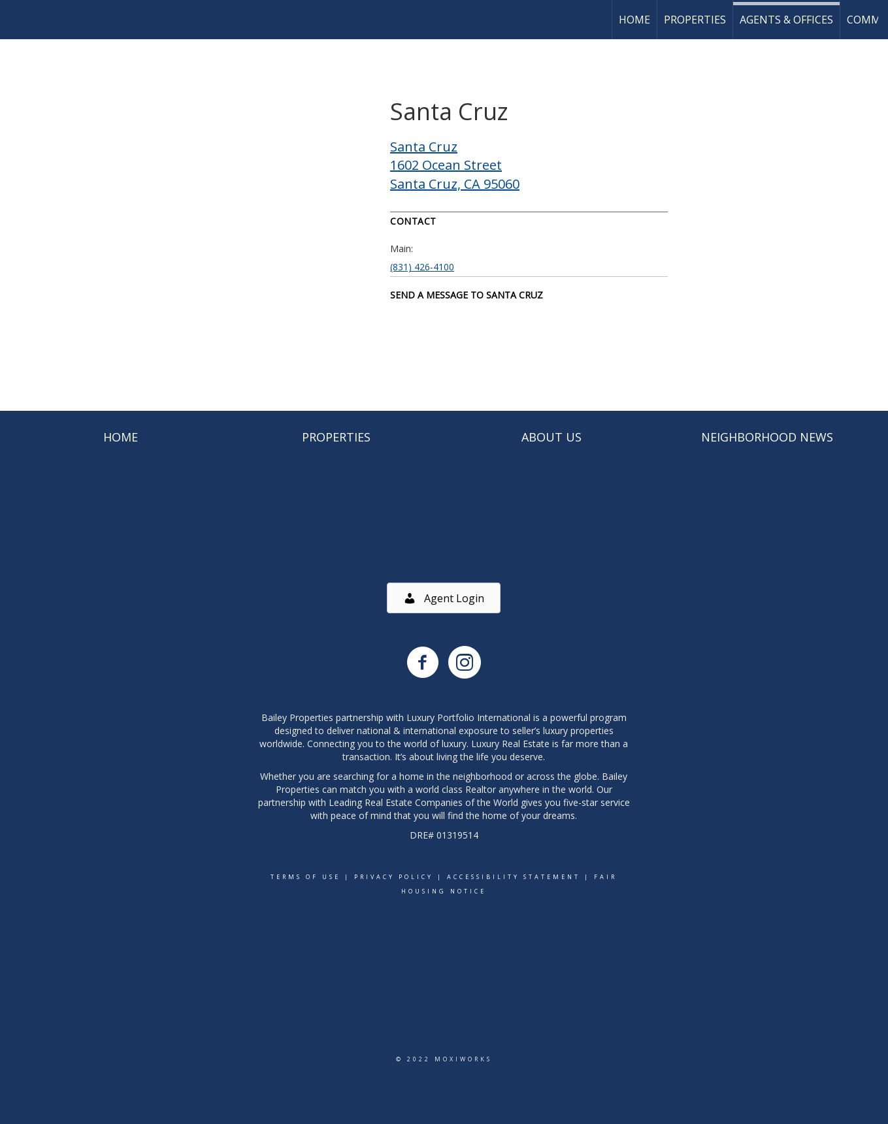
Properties (695, 19)
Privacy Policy (393, 877)
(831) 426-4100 (422, 267)
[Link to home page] (17, 19)
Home (634, 19)
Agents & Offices (786, 19)
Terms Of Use (305, 877)
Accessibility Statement (513, 877)
